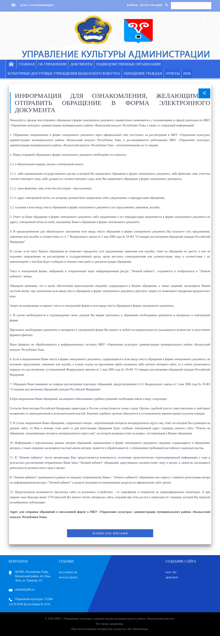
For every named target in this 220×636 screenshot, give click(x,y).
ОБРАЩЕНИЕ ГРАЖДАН (143, 73)
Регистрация (151, 5)
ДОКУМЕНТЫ (81, 64)
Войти (132, 5)
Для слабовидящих (31, 5)
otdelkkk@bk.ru (22, 589)
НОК (187, 73)
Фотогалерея (68, 577)
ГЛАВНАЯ (27, 64)
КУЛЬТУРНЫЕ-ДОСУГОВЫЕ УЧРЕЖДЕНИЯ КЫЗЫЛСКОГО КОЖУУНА (64, 73)
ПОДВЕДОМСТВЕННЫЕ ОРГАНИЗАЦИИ (128, 64)
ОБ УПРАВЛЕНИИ (52, 64)
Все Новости (68, 572)
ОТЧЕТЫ (173, 73)
